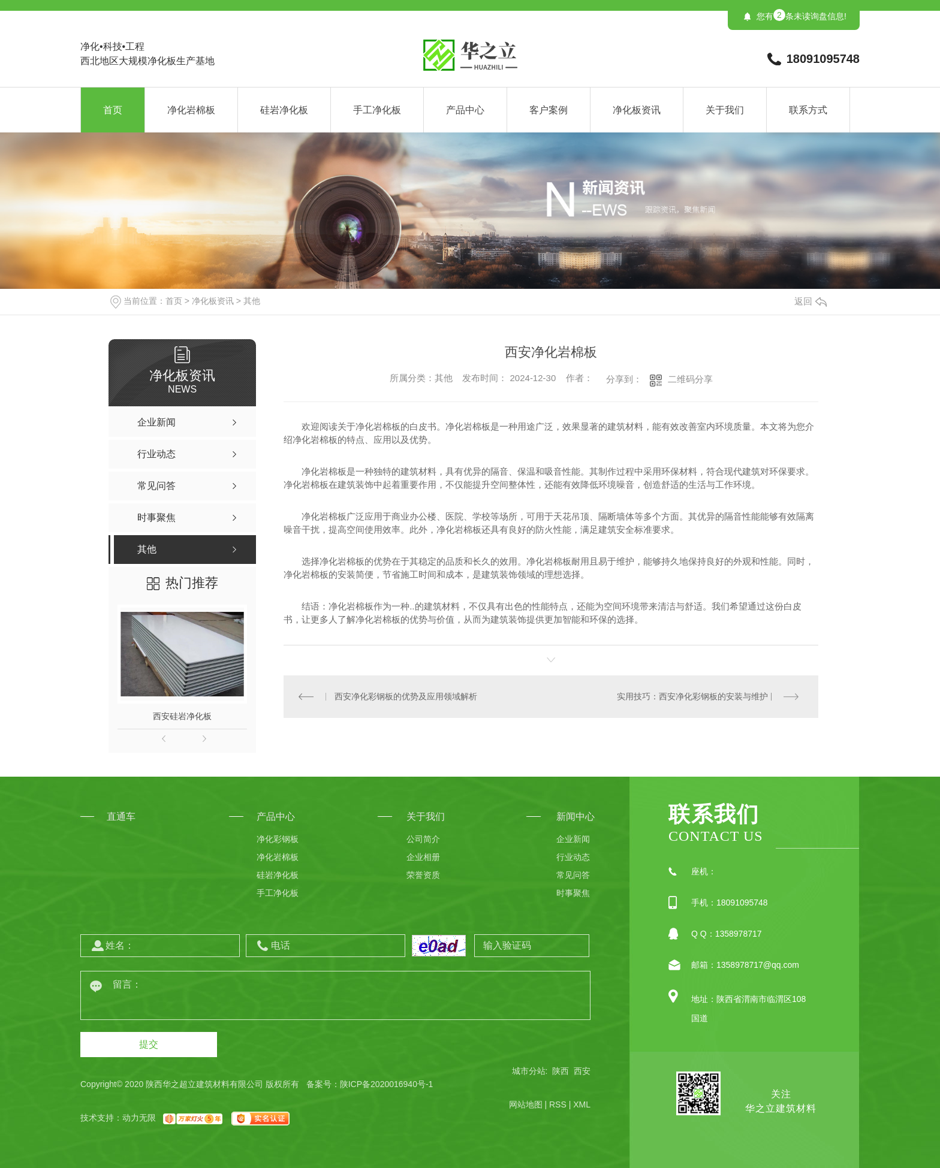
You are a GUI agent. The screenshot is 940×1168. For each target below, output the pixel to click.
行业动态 (573, 857)
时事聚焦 (573, 893)
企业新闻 (573, 839)
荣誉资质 (423, 875)
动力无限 (139, 1117)
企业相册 (423, 857)
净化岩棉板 (191, 110)
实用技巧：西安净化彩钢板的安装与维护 (692, 696)
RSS (558, 1104)
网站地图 (526, 1104)
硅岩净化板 (284, 110)
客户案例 (548, 110)
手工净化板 (377, 110)
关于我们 (725, 110)
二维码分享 (690, 379)
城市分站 (529, 1071)
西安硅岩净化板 (182, 716)
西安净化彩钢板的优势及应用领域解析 (406, 696)
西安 (582, 1071)
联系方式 (808, 110)
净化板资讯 (637, 110)
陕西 (560, 1071)
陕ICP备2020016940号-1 (386, 1084)
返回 (810, 301)
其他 (251, 301)
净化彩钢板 (278, 839)
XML (581, 1104)
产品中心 (465, 110)
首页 (112, 110)
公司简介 (423, 839)
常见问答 (573, 875)
